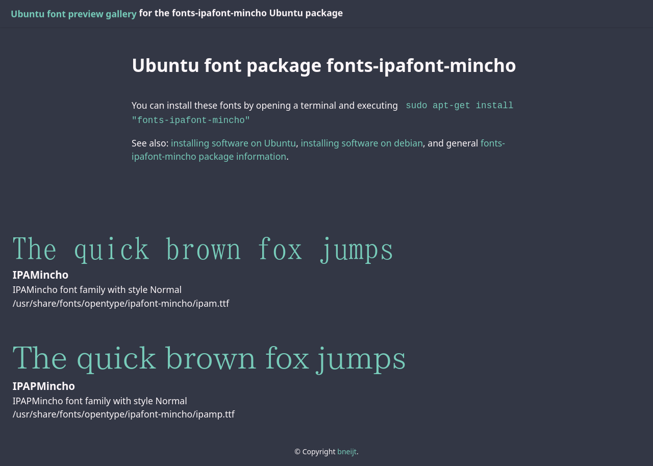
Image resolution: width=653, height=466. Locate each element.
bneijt (347, 449)
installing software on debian (362, 141)
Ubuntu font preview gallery (74, 14)
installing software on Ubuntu (233, 141)
